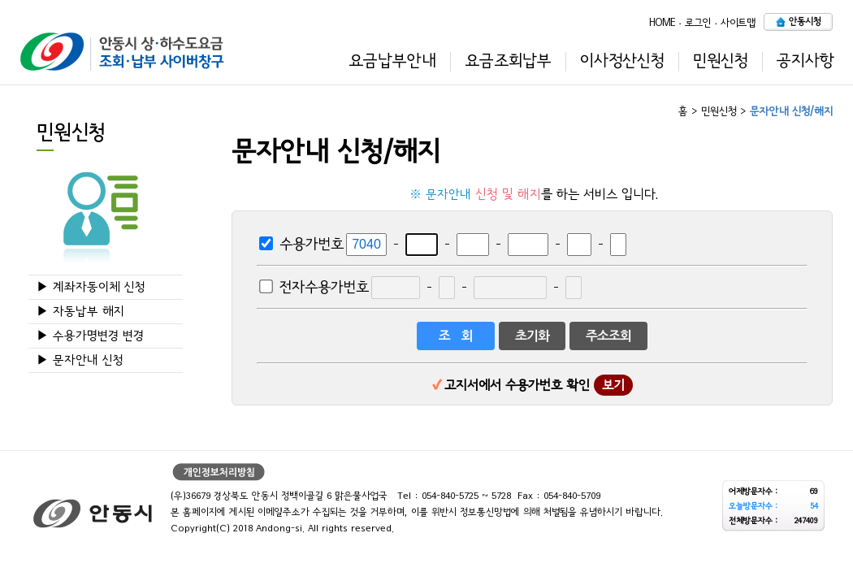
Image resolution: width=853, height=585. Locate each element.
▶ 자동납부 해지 (80, 312)
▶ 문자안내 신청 (80, 360)
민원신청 (720, 61)
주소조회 (608, 336)
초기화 (532, 336)
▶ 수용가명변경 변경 (90, 336)
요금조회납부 (508, 61)
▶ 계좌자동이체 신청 (91, 287)
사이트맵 (738, 22)
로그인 (698, 22)
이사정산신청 (622, 61)
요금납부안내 (392, 61)
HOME (662, 22)
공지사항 (805, 61)
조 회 (455, 336)
